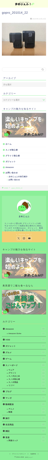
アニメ (26, 409)
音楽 (25, 437)
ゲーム (25, 358)
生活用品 (25, 424)
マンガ (25, 398)
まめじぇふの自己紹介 (18, 177)
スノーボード (25, 365)
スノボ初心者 (12, 150)
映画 (26, 412)
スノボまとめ (26, 376)
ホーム (9, 144)
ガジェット (11, 161)
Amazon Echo (26, 333)
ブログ (25, 391)
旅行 (25, 418)
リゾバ (26, 385)
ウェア (26, 370)
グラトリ (26, 373)
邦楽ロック (26, 440)
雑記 (25, 431)
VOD (25, 339)
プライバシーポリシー (19, 454)
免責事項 (33, 454)
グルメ (25, 352)
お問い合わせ (12, 173)
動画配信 (25, 404)
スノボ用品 (26, 382)
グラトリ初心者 (13, 156)
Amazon (10, 167)
